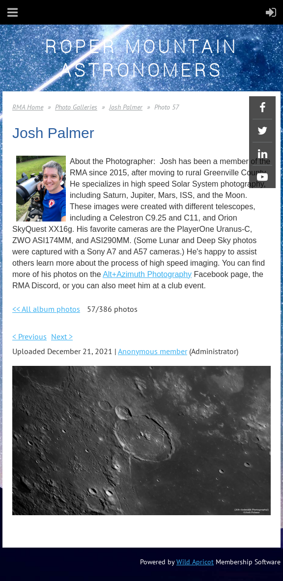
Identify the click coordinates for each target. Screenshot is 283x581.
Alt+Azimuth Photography (147, 274)
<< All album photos (46, 309)
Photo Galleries (76, 107)
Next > (62, 336)
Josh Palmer (125, 107)
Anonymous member (152, 351)
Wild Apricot (195, 561)
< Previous (29, 336)
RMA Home (27, 107)
